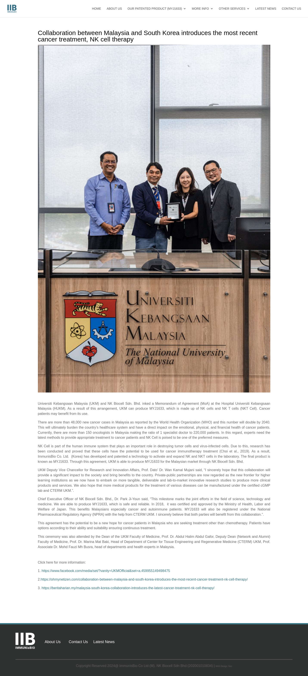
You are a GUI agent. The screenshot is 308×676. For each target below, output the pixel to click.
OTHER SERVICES (232, 8)
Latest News (104, 642)
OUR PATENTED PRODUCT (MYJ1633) (155, 8)
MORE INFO (200, 8)
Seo (230, 666)
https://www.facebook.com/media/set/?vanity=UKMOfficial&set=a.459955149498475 (106, 571)
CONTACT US (291, 8)
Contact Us (78, 642)
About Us (52, 642)
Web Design (221, 666)
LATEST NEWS (265, 8)
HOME (96, 8)
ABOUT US (114, 8)
